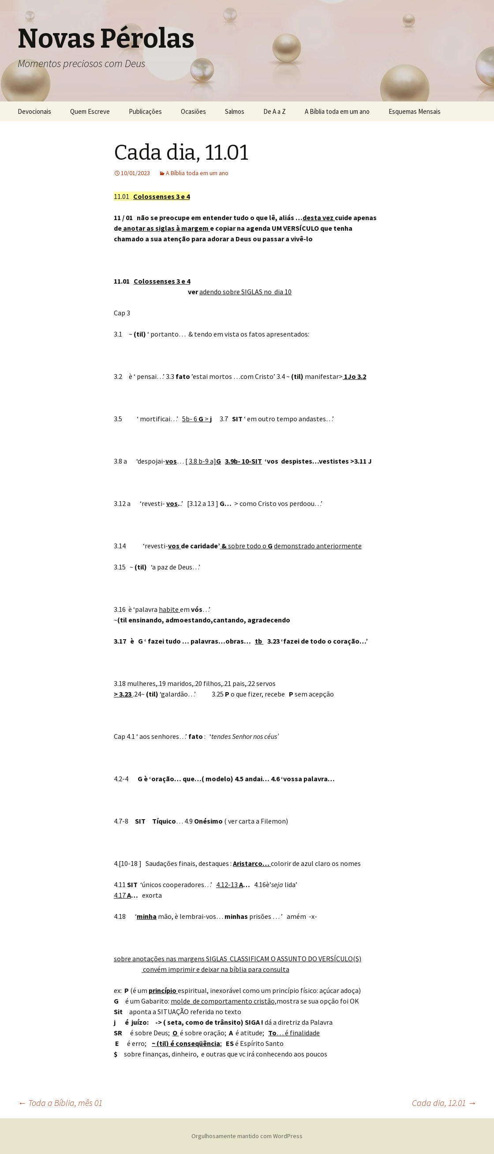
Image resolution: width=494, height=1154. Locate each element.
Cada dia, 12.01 (444, 1102)
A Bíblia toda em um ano (337, 111)
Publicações (145, 111)
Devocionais (34, 111)
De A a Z (274, 111)
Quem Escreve (90, 111)
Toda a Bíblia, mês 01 (60, 1102)
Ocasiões (193, 111)
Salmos (234, 111)
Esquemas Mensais (415, 111)
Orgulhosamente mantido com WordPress (247, 1136)
